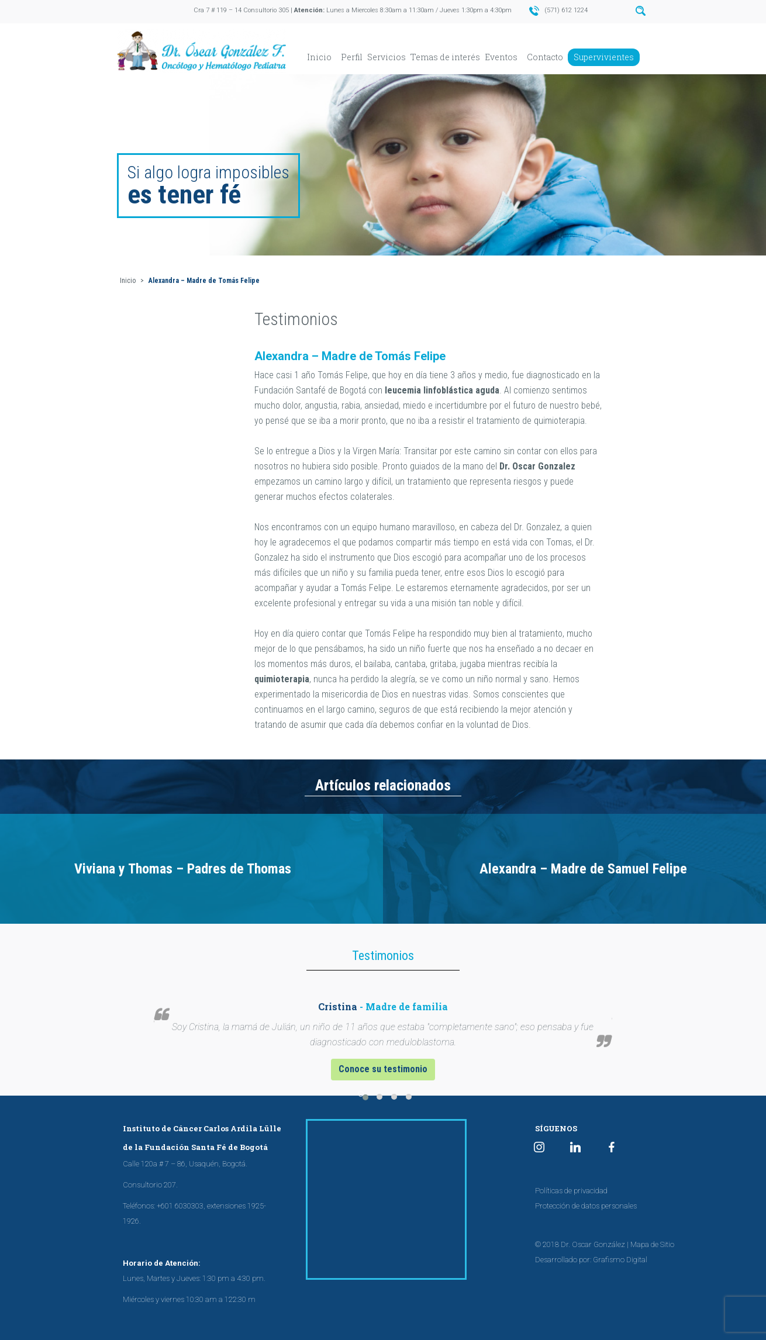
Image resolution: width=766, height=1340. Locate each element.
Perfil (352, 57)
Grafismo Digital (620, 1259)
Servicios (386, 57)
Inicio (319, 57)
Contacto (545, 57)
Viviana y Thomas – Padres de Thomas (182, 869)
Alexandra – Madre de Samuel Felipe (583, 869)
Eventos (501, 57)
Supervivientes (604, 57)
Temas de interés (445, 57)
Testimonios (296, 319)
